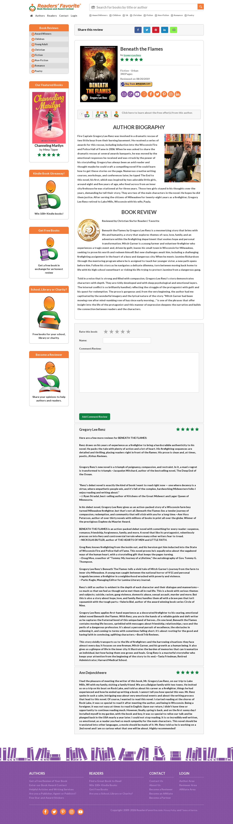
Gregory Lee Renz (134, 56)
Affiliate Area (187, 789)
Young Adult (44, 49)
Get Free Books (98, 789)
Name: (83, 343)
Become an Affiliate (161, 793)
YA (130, 15)
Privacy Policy (167, 810)
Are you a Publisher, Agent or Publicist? (52, 793)
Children (118, 15)
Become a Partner (160, 797)
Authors (40, 15)
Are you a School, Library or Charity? (111, 793)
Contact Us (156, 780)
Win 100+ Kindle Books (103, 785)
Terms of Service (191, 810)
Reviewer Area (188, 785)
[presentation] (107, 405)
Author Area (186, 780)
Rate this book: (88, 334)
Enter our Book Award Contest (48, 785)
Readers (52, 15)
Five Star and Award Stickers (46, 797)
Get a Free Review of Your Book (48, 780)
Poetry (94, 18)
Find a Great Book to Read (105, 780)
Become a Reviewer (161, 789)
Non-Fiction (170, 15)
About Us (155, 785)
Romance (187, 15)
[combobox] (147, 7)
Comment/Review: (90, 352)
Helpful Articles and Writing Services (51, 789)
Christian (141, 15)
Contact (63, 15)
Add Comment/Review (100, 420)
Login (74, 15)
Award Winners (99, 15)
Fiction (155, 15)
